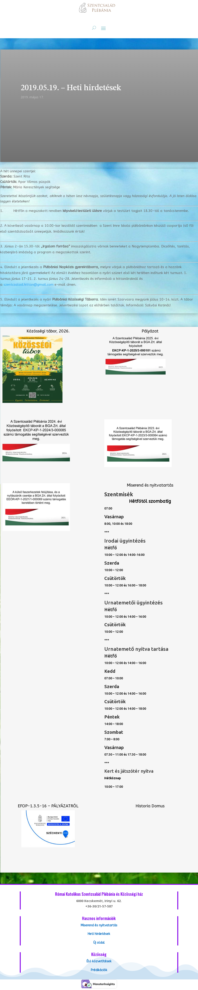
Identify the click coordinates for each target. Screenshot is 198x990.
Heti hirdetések (99, 934)
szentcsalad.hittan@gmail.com (28, 285)
